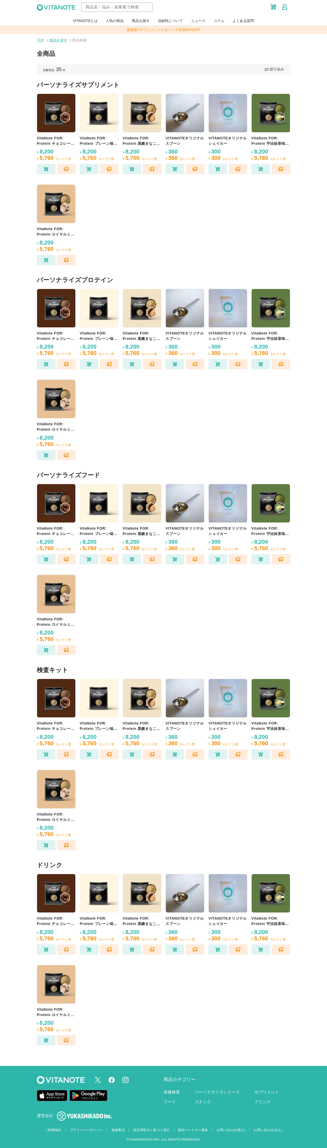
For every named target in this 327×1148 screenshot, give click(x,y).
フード (170, 1102)
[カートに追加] (46, 169)
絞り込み (274, 69)
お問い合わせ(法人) (268, 1130)
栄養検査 (172, 1092)
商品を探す (141, 21)
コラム (219, 21)
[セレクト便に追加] (66, 169)
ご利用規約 (53, 1130)
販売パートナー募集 (193, 1130)
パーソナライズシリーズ (217, 1092)
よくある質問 (243, 21)
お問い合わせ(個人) (230, 1130)
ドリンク (262, 1102)
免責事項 (118, 1130)
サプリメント (266, 1092)
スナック (203, 1102)
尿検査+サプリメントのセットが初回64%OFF (163, 30)
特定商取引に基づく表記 (151, 1130)
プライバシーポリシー (86, 1130)
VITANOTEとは (85, 21)
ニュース (198, 21)
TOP (40, 40)
